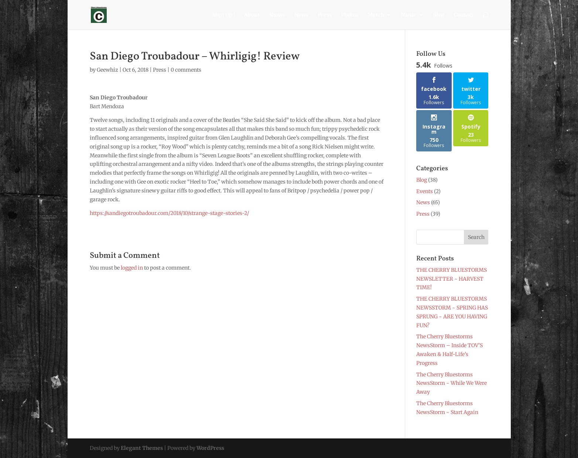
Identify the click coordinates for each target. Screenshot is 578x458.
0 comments (186, 69)
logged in (132, 267)
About (252, 15)
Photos (349, 15)
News (301, 15)
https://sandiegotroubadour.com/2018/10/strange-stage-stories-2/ (169, 213)
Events (424, 191)
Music (408, 15)
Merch (375, 15)
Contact (464, 15)
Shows (277, 15)
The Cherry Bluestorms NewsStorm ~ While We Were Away (451, 383)
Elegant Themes (142, 448)
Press (325, 15)
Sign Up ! (223, 15)
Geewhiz (107, 69)
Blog (439, 15)
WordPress (210, 448)
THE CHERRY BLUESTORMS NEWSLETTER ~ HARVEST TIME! (451, 279)
